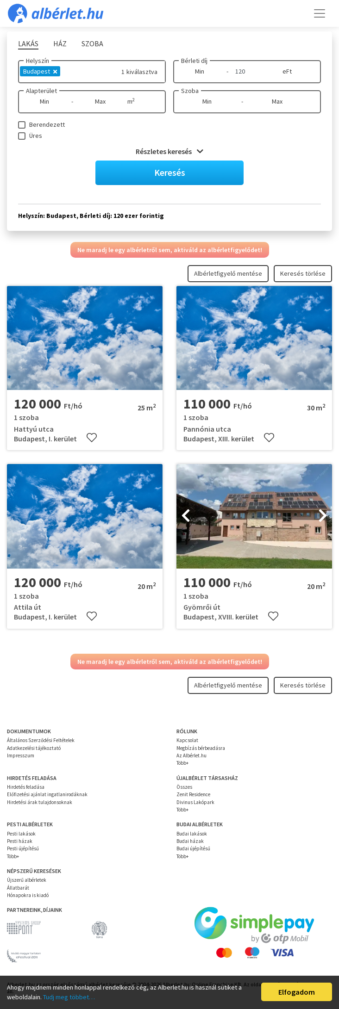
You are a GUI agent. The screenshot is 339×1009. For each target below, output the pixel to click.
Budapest (40, 71)
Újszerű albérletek (26, 880)
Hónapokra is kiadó (28, 895)
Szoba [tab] (92, 43)
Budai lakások (191, 833)
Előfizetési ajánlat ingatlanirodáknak (47, 794)
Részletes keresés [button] (169, 151)
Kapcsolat (187, 740)
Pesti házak (19, 841)
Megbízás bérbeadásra (200, 748)
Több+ (182, 763)
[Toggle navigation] (319, 13)
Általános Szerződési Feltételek (41, 740)
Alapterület (41, 91)
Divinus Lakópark (195, 802)
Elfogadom (296, 992)
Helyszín (37, 60)
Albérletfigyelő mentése (228, 273)
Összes (184, 787)
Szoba (190, 91)
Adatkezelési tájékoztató (34, 748)
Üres (35, 135)
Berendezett (47, 124)
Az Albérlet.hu (191, 755)
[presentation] (185, 516)
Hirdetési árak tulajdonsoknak (39, 802)
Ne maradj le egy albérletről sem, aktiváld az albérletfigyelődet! (169, 250)
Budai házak (190, 841)
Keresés (169, 172)
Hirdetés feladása (25, 787)
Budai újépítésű (193, 848)
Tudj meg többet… (69, 997)
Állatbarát (18, 888)
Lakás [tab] (28, 43)
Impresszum (20, 755)
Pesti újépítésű (23, 848)
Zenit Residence (193, 794)
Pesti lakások (21, 833)
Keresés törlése (303, 273)
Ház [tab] (60, 43)
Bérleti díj (194, 60)
